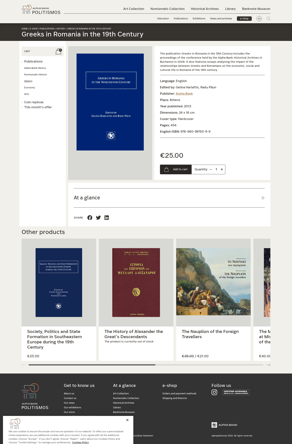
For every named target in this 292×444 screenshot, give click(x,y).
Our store (69, 412)
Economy (29, 87)
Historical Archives (205, 8)
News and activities (221, 18)
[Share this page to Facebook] (89, 217)
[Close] (127, 428)
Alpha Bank (184, 93)
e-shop (244, 18)
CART (27, 51)
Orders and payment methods (179, 393)
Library (230, 8)
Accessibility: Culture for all (79, 417)
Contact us (70, 398)
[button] (110, 102)
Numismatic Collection (167, 8)
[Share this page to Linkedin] (98, 217)
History (60, 29)
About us (69, 393)
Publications (181, 18)
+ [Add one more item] (221, 169)
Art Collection (133, 8)
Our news (69, 403)
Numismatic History (35, 74)
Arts (26, 94)
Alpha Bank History (35, 68)
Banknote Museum (256, 8)
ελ (259, 18)
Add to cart (180, 169)
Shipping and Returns (174, 398)
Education (163, 18)
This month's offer (38, 107)
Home (25, 29)
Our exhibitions (72, 407)
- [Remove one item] (211, 169)
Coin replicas (34, 102)
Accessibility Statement (141, 436)
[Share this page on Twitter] (106, 217)
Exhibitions (199, 18)
